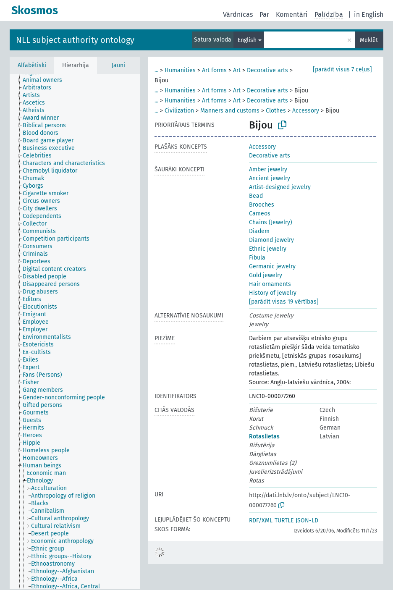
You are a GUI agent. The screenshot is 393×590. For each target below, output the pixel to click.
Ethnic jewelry (267, 248)
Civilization (179, 110)
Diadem (259, 231)
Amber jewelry (268, 169)
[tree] (75, 331)
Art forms (214, 70)
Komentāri (292, 14)
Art (237, 70)
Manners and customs (229, 110)
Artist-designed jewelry (280, 187)
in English (368, 14)
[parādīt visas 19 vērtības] (284, 301)
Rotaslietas (264, 436)
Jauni (118, 65)
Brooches (261, 204)
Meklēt (369, 40)
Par (264, 14)
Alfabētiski (32, 65)
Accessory (305, 110)
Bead (256, 195)
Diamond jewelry (271, 240)
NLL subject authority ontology (75, 40)
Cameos (259, 213)
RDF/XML (260, 520)
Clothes (276, 110)
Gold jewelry (265, 275)
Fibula (257, 257)
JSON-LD (307, 520)
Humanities (180, 70)
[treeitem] (46, 80)
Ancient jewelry (269, 178)
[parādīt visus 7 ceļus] (342, 69)
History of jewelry (272, 292)
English (247, 40)
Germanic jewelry (272, 266)
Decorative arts (267, 70)
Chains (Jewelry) (270, 222)
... (156, 70)
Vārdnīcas (238, 14)
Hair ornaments (270, 284)
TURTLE (284, 520)
